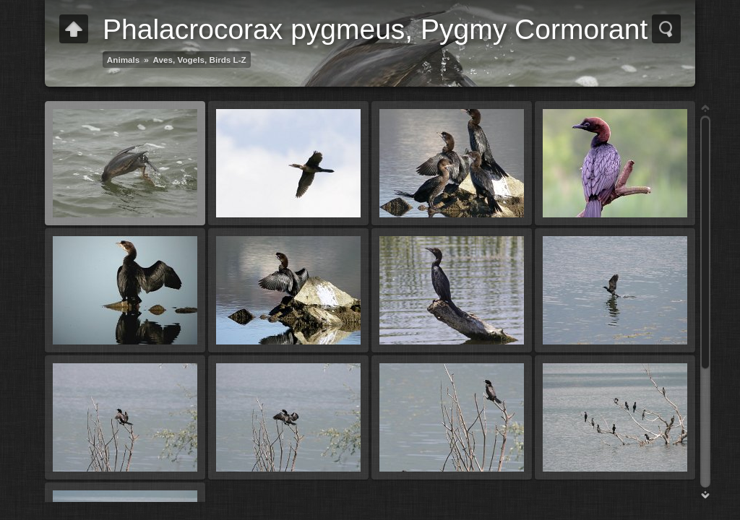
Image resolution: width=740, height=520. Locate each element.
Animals (123, 59)
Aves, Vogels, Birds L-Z (199, 59)
